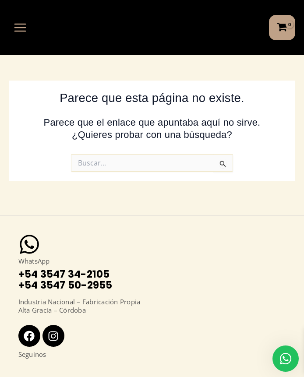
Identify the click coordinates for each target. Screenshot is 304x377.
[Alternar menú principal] (20, 27)
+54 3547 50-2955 (65, 285)
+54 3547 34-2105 (64, 274)
